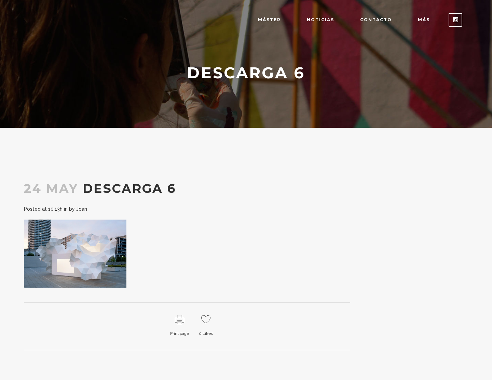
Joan (81, 209)
